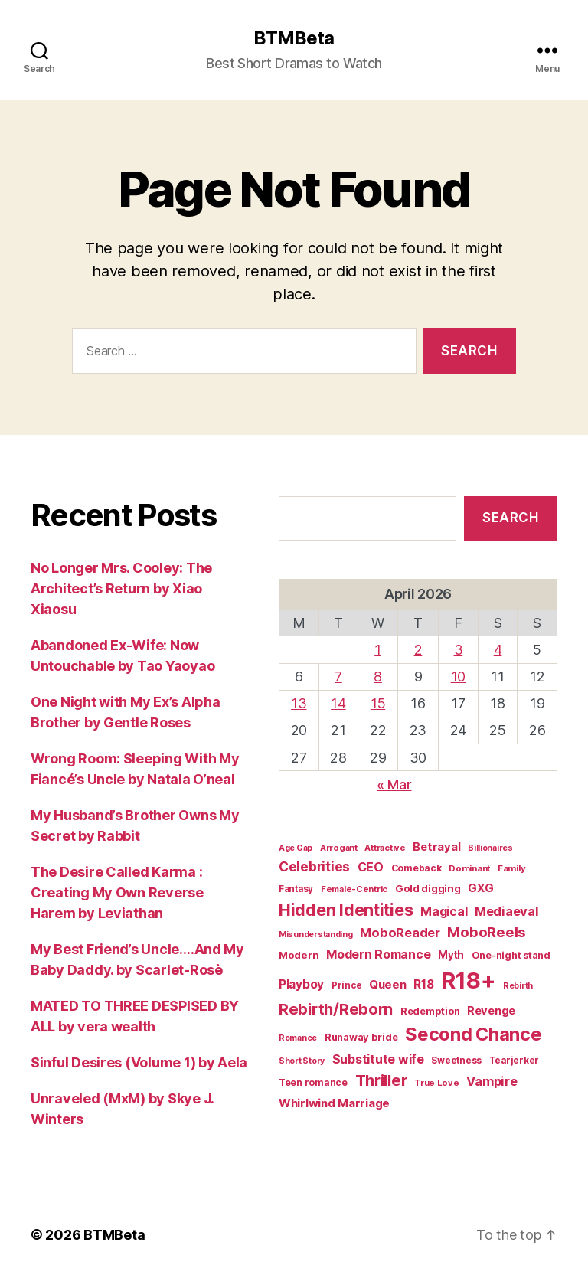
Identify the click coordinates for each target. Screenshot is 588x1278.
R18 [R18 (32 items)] (423, 984)
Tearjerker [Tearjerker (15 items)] (514, 1060)
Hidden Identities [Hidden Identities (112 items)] (346, 910)
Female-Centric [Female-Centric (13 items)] (354, 889)
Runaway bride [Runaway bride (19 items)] (361, 1037)
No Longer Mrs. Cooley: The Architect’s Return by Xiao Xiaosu (121, 588)
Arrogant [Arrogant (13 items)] (339, 847)
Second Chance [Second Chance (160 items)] (473, 1034)
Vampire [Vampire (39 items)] (491, 1081)
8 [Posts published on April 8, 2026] (378, 676)
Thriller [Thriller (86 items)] (381, 1080)
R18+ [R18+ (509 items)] (468, 980)
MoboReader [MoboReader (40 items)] (399, 932)
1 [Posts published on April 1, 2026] (377, 650)
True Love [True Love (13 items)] (436, 1082)
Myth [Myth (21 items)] (451, 955)
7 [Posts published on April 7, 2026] (338, 676)
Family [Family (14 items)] (511, 868)
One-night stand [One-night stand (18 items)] (511, 955)
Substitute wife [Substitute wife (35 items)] (378, 1059)
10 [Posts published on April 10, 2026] (458, 676)
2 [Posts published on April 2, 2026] (418, 650)
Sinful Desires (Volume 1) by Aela (139, 1062)
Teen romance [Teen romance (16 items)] (313, 1082)
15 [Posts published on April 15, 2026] (378, 703)
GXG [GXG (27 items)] (480, 888)
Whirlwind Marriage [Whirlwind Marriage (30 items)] (334, 1103)
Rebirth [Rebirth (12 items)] (518, 986)
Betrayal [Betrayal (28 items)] (436, 847)
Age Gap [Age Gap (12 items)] (295, 848)
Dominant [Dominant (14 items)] (469, 868)
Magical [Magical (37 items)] (443, 911)
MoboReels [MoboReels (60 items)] (486, 931)
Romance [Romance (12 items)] (298, 1038)
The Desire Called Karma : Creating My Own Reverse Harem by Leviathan (117, 892)
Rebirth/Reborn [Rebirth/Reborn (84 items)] (336, 1008)
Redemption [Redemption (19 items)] (429, 1011)
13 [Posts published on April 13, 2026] (298, 703)
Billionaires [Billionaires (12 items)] (490, 848)
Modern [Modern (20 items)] (298, 955)
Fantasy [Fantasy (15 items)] (296, 889)
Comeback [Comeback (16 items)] (416, 868)
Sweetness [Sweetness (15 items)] (456, 1060)
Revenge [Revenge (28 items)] (491, 1011)
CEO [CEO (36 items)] (371, 866)
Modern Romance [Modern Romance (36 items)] (378, 954)
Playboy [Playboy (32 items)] (301, 984)
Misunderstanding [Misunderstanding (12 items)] (316, 935)
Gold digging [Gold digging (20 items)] (428, 888)
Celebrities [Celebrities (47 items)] (314, 866)
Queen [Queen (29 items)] (388, 984)
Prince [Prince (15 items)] (346, 985)
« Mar (394, 784)
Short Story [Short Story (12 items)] (302, 1061)
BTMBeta (293, 38)
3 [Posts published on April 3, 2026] (458, 650)
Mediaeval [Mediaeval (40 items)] (507, 911)
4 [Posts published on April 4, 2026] (498, 650)
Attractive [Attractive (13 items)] (384, 847)
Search (510, 517)
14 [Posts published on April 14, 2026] (338, 703)
